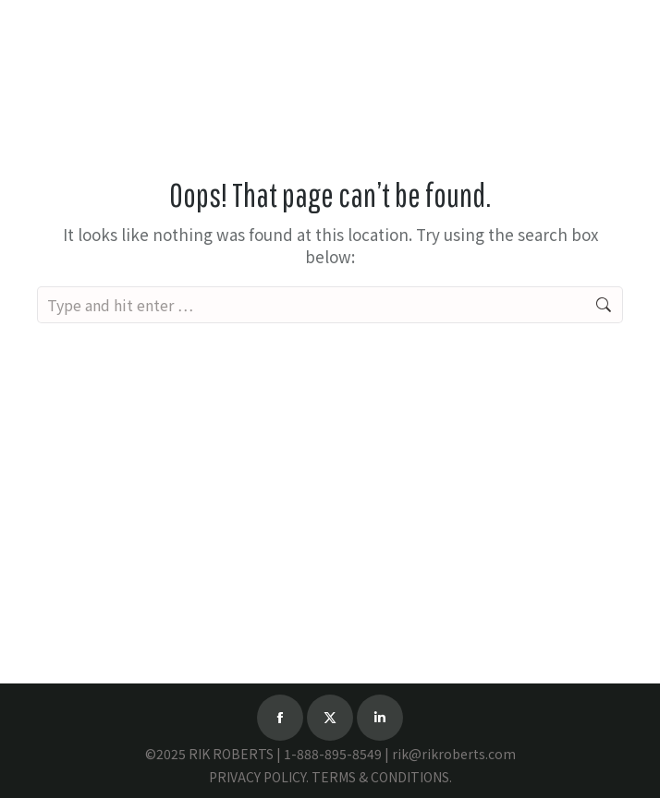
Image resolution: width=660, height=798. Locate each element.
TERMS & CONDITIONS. (382, 777)
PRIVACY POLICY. (259, 777)
